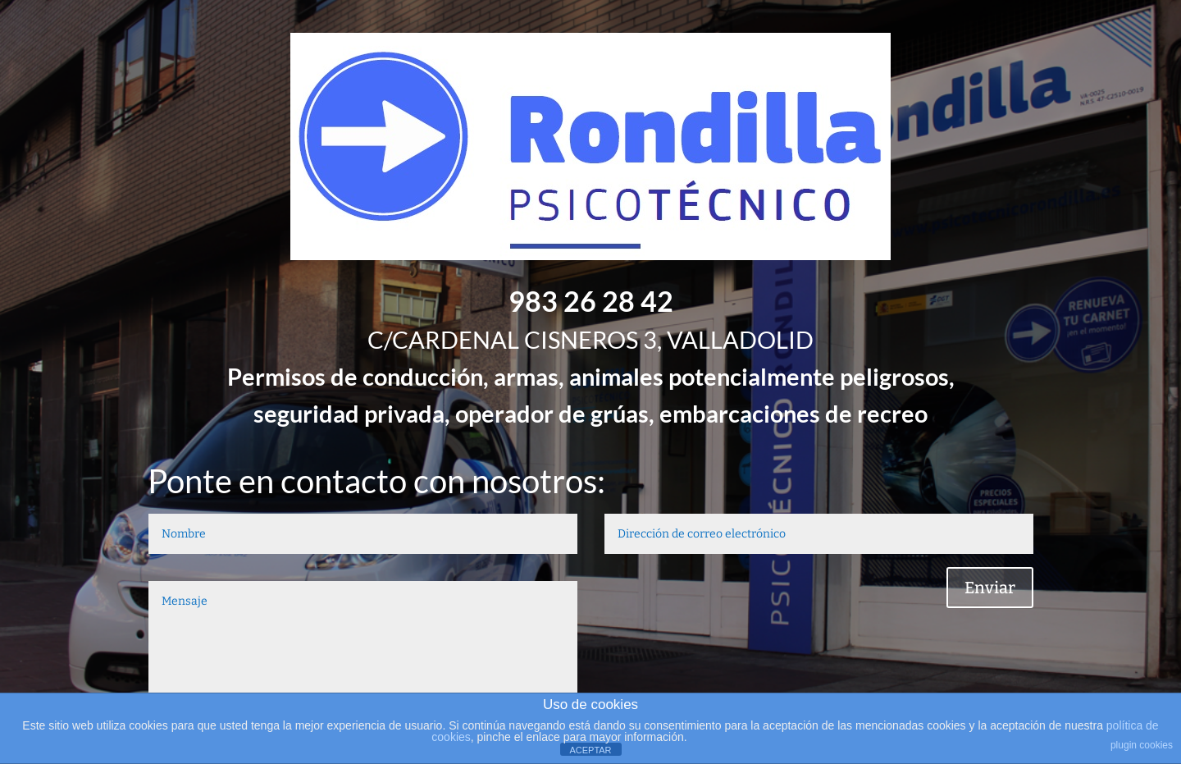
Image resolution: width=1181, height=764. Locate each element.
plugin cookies (1141, 745)
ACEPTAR (590, 750)
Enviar (989, 587)
